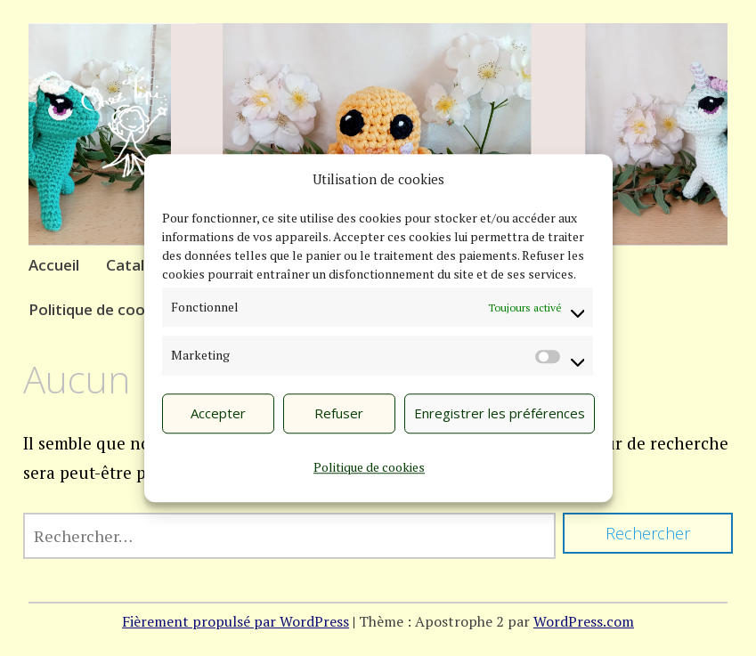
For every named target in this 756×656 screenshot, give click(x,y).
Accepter (218, 414)
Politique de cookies (369, 467)
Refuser (338, 414)
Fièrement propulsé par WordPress (235, 621)
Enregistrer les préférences (499, 414)
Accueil (53, 265)
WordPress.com (583, 621)
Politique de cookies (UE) (118, 309)
